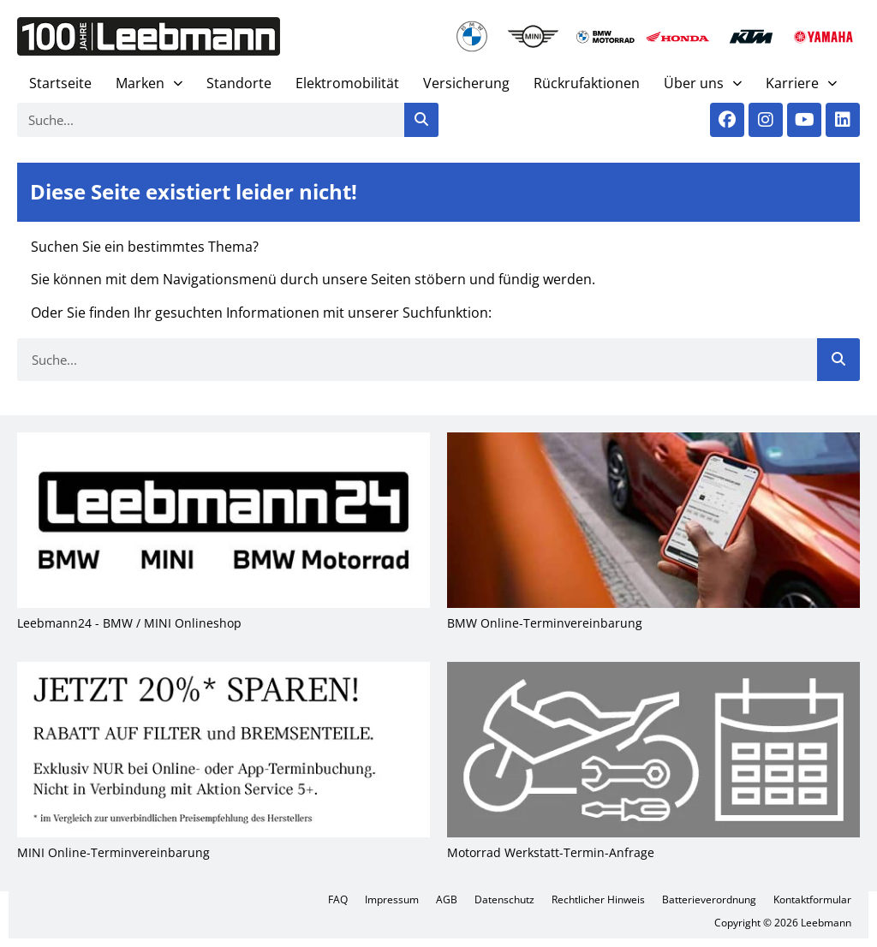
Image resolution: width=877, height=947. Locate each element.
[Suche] (421, 120)
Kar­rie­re (801, 83)
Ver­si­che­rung (466, 83)
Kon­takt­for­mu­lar (812, 899)
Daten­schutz (504, 899)
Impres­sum (392, 899)
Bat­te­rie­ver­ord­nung (709, 899)
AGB (446, 899)
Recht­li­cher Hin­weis (598, 899)
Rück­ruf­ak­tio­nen (587, 83)
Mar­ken (149, 83)
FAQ (338, 899)
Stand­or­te (238, 83)
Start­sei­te (60, 83)
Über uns (703, 83)
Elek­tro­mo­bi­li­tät (347, 83)
